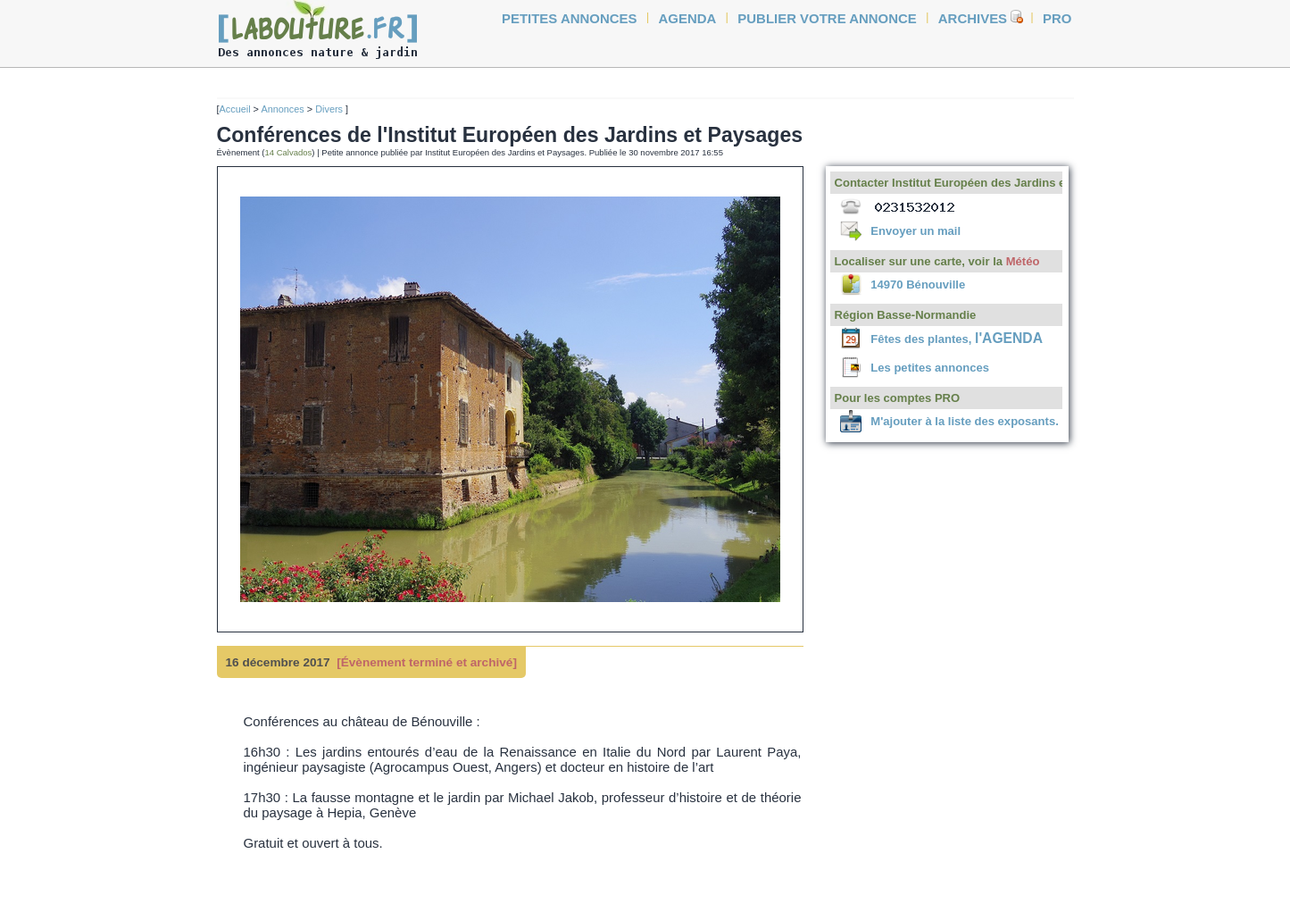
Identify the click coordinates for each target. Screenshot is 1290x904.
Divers (330, 109)
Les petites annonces (929, 367)
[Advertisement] (154, 341)
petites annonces (569, 18)
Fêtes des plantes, (956, 339)
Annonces (282, 109)
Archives (972, 18)
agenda (688, 18)
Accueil (235, 109)
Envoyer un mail (915, 231)
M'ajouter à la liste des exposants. (964, 421)
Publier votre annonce (827, 18)
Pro (1057, 18)
